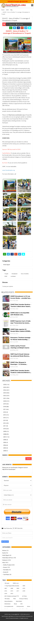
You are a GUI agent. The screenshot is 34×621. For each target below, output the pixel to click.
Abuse (15, 604)
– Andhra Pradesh (7, 565)
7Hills (14, 598)
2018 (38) (6, 406)
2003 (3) (5, 448)
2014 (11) (6, 418)
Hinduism (4, 560)
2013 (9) (5, 420)
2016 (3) (5, 412)
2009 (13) (6, 431)
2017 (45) (6, 409)
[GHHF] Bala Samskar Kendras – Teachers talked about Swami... (20, 305)
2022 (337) (6, 395)
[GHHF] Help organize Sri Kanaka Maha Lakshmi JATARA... (20, 330)
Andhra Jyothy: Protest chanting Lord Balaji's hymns (19, 347)
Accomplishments (8, 606)
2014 (5, 591)
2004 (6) (5, 445)
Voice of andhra (25, 274)
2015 (12, 591)
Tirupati (6, 274)
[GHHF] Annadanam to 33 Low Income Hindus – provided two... (20, 297)
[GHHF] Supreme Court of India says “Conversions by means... (20, 322)
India (3, 562)
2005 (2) (5, 442)
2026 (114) (6, 384)
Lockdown (13, 276)
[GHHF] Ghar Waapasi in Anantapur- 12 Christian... (18, 363)
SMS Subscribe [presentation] (18, 528)
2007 (5, 588)
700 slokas (7, 598)
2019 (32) (6, 404)
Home (2, 10)
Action (28, 606)
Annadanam (14, 274)
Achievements (20, 606)
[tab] (6, 528)
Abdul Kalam (19, 601)
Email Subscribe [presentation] (7, 528)
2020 (7, 10)
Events (4, 553)
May (11, 10)
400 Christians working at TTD (11, 596)
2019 (5, 593)
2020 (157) (6, 401)
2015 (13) (6, 415)
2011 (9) (5, 426)
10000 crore (16, 583)
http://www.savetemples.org (16, 115)
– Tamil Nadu (5, 574)
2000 (24, 586)
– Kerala (4, 572)
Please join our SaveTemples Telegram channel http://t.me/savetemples (15, 468)
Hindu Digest (6, 264)
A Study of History (23, 598)
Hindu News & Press (7, 558)
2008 (12, 588)
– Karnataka (5, 570)
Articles (4, 550)
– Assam (4, 567)
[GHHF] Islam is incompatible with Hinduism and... (19, 314)
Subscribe (5, 541)
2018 (24, 591)
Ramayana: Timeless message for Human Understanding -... (20, 338)
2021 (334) (6, 398)
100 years (6, 583)
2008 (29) (6, 434)
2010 (24, 588)
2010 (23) (6, 429)
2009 (18, 588)
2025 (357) (6, 387)
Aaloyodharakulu (8, 601)
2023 (12, 593)
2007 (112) (6, 437)
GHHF (5, 276)
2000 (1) (5, 451)
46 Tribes (24, 596)
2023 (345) (6, 393)
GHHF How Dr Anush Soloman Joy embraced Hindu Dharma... (20, 355)
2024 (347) (6, 390)
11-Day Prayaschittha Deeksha (11, 586)
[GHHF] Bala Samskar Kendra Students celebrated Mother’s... (20, 371)
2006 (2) (5, 440)
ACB (21, 604)
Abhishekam (7, 604)
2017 (18, 591)
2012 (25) (6, 423)
